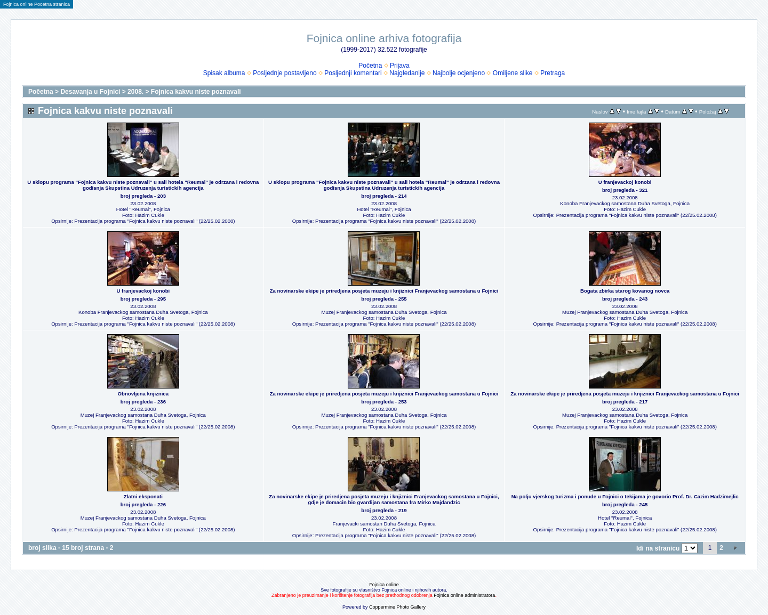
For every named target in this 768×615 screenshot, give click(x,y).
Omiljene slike (513, 73)
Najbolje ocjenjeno (459, 73)
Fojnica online (384, 584)
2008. (135, 91)
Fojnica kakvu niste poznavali (196, 91)
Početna (370, 65)
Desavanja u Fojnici (90, 91)
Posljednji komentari (352, 73)
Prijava (400, 65)
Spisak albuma (224, 73)
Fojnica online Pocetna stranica (36, 4)
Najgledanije (407, 73)
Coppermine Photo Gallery (397, 607)
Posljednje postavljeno (284, 73)
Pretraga (552, 73)
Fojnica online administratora (464, 595)
